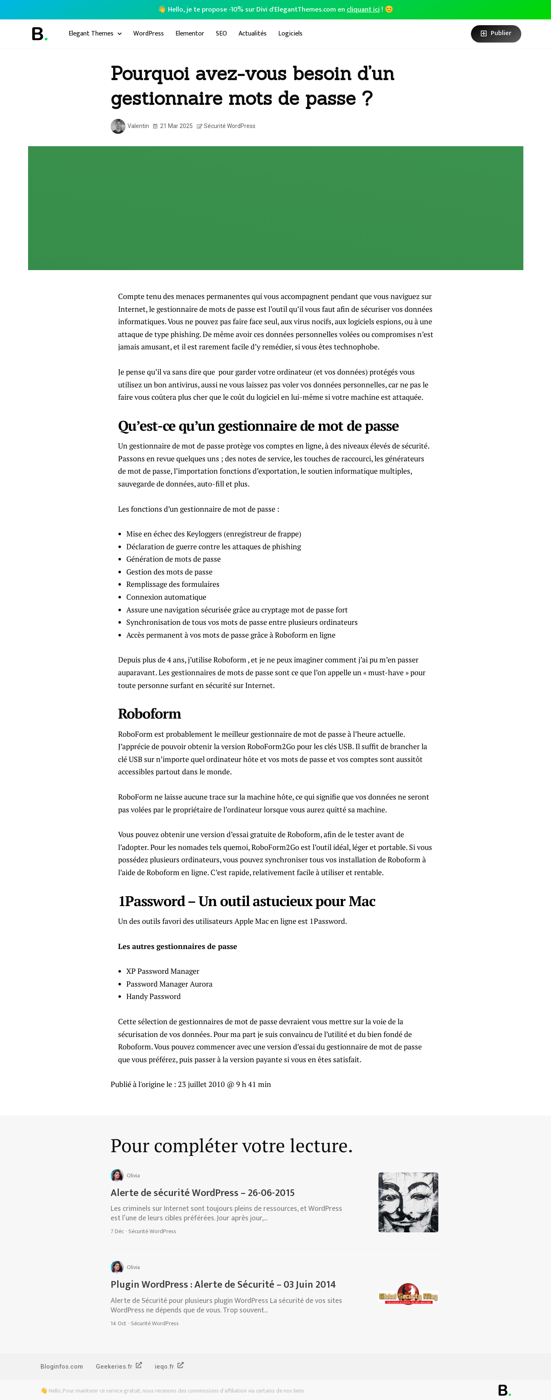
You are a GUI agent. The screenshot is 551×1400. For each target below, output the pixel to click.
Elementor (189, 33)
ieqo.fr (170, 1366)
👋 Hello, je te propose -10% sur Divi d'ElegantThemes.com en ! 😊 (275, 9)
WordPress (148, 33)
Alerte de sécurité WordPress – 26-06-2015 (203, 1193)
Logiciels (290, 33)
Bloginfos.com (61, 1366)
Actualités (253, 33)
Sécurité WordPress (229, 126)
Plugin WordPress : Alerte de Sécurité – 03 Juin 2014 (223, 1285)
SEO (221, 33)
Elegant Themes (95, 33)
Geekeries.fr (119, 1366)
